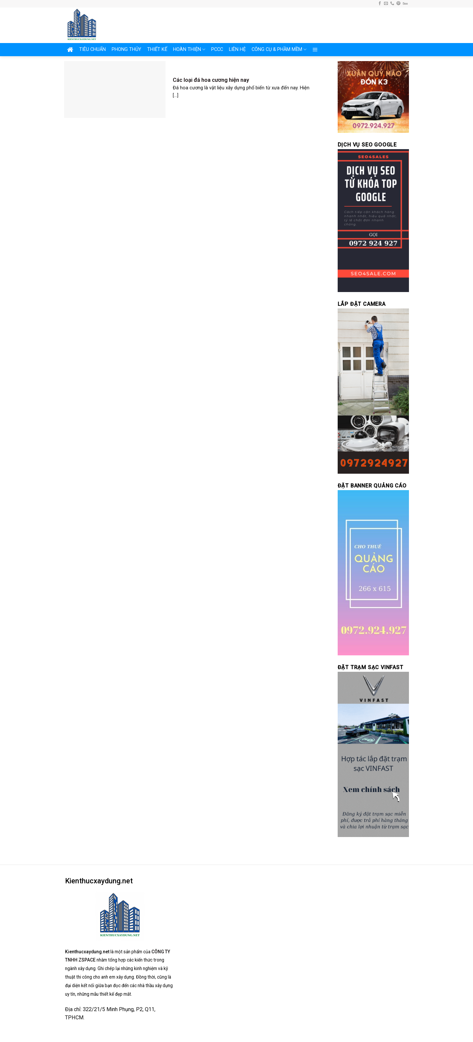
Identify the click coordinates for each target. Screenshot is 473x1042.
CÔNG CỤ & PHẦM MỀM (279, 49)
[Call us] (392, 3)
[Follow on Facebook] (380, 3)
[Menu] (315, 49)
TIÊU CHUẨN (92, 49)
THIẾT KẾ (157, 49)
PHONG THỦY (126, 49)
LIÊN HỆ (237, 49)
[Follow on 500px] (405, 3)
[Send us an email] (386, 3)
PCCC (217, 49)
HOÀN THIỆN (189, 49)
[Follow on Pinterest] (398, 3)
